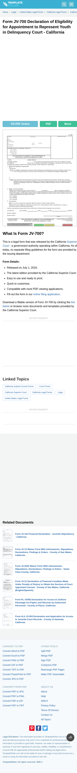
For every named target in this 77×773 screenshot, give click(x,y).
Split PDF (46, 651)
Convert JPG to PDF (13, 679)
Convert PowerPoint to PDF (17, 674)
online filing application (46, 294)
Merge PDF (47, 655)
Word (67, 123)
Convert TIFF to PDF (13, 669)
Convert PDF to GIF (13, 701)
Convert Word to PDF (14, 651)
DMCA (44, 701)
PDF (48, 123)
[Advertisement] (38, 78)
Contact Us (46, 715)
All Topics (46, 719)
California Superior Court (16, 392)
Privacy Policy (48, 705)
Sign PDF (46, 660)
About (44, 691)
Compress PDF (49, 665)
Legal (60, 392)
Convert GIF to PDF (13, 665)
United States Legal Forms (16, 398)
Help (43, 696)
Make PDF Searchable (52, 674)
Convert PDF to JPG (13, 691)
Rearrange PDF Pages (52, 669)
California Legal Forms (42, 392)
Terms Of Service (50, 710)
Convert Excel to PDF (14, 655)
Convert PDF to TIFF (13, 705)
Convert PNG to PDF (13, 660)
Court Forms (44, 386)
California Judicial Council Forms (19, 386)
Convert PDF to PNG (13, 696)
